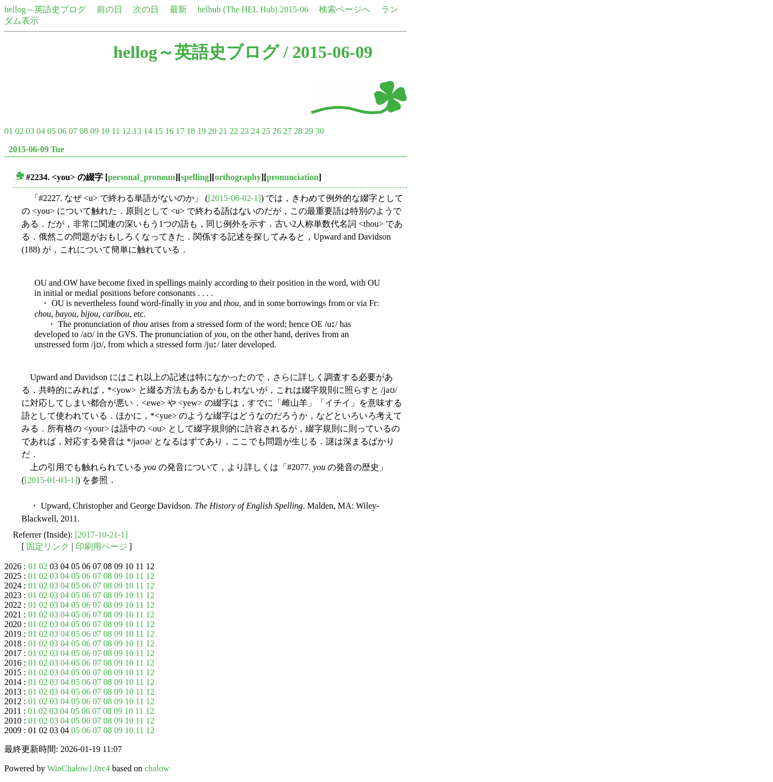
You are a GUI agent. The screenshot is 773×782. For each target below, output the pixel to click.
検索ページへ (344, 9)
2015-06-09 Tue (36, 149)
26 (276, 131)
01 (8, 131)
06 (62, 131)
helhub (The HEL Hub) (238, 9)
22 (233, 131)
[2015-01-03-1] (50, 480)
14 (147, 131)
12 (126, 131)
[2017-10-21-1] (101, 534)
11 (116, 131)
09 (94, 131)
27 (287, 131)
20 (212, 131)
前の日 (109, 9)
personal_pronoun (141, 177)
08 (83, 131)
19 (201, 131)
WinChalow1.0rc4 (78, 768)
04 (41, 131)
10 (105, 131)
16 (169, 131)
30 (319, 131)
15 (158, 131)
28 (298, 131)
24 (255, 131)
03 (30, 131)
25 (265, 131)
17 (180, 131)
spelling (195, 177)
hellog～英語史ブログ (45, 9)
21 (222, 131)
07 (73, 131)
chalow (156, 768)
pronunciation (293, 177)
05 (51, 131)
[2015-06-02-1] (234, 198)
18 (190, 131)
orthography (238, 177)
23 (244, 131)
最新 (178, 9)
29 (308, 131)
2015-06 (294, 9)
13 (137, 131)
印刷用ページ (101, 546)
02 (19, 131)
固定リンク (47, 546)
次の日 (146, 9)
